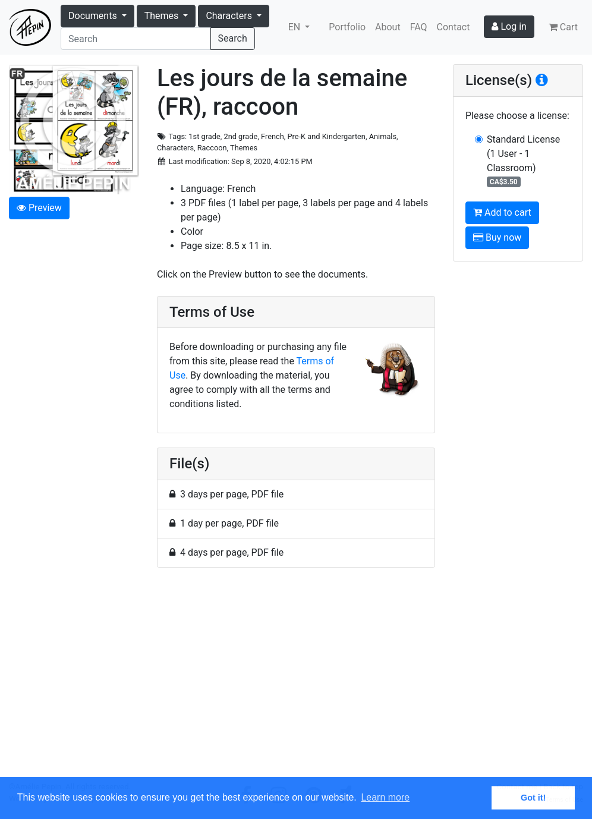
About (388, 27)
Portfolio (347, 27)
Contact (453, 27)
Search (232, 38)
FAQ (418, 27)
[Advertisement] (296, 679)
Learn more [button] (385, 797)
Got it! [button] (533, 797)
